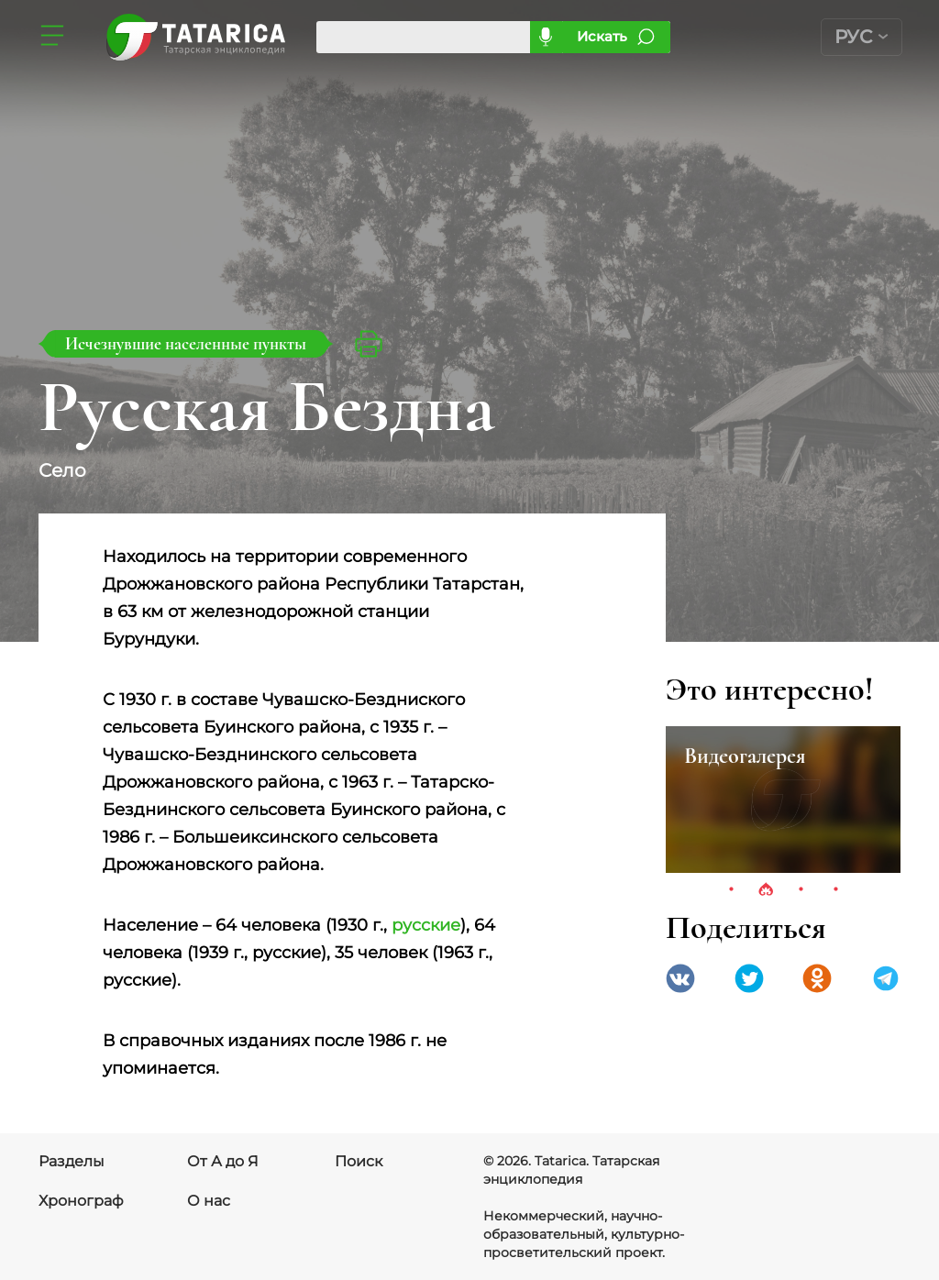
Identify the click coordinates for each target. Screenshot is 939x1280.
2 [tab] (766, 890)
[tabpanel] (783, 799)
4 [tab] (835, 890)
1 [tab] (731, 890)
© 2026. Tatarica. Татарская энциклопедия (571, 1170)
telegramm (885, 978)
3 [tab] (800, 890)
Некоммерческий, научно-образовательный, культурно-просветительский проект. (583, 1234)
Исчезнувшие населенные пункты (185, 343)
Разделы (72, 1161)
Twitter (749, 978)
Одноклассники (817, 978)
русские (426, 925)
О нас (208, 1200)
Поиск (358, 1161)
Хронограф (81, 1200)
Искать (602, 36)
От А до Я (223, 1161)
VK (680, 978)
